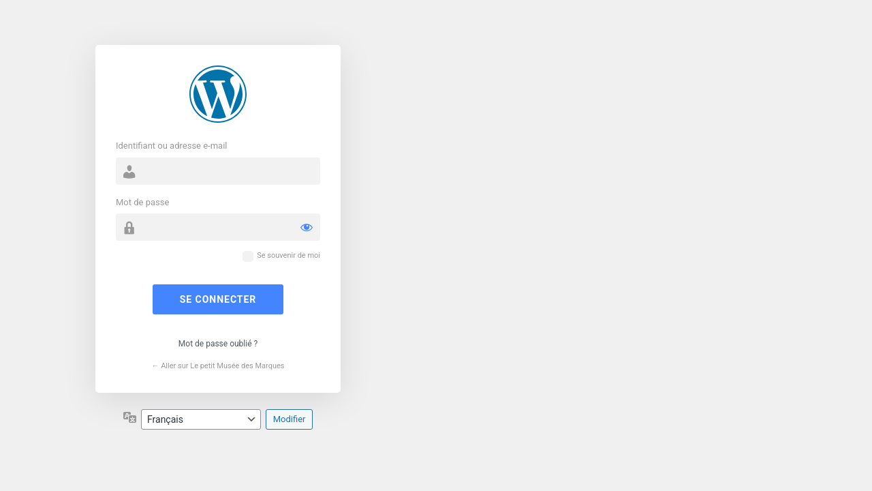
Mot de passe (142, 202)
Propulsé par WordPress (218, 94)
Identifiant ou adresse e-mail (172, 145)
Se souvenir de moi (288, 255)
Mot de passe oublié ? (218, 343)
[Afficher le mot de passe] (306, 227)
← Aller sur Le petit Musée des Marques (217, 365)
